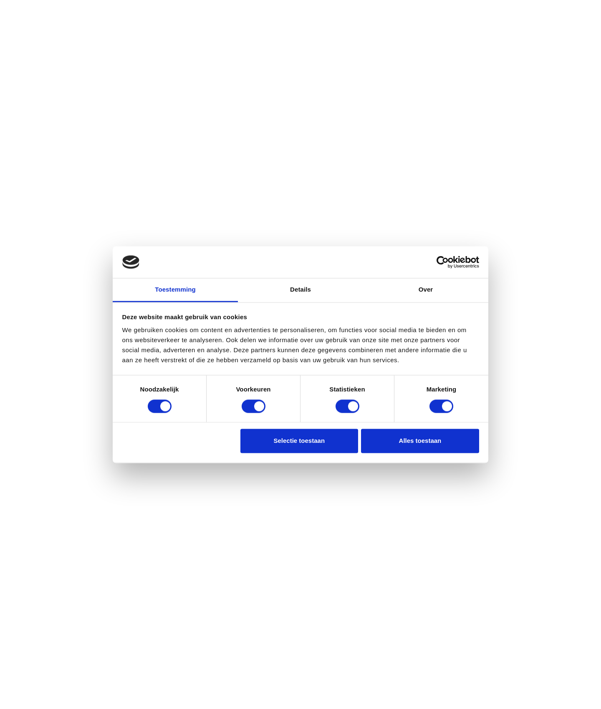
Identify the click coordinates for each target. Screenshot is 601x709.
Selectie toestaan (299, 441)
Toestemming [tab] (175, 289)
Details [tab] (300, 289)
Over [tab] (426, 289)
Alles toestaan (420, 441)
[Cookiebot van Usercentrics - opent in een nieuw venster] (442, 262)
